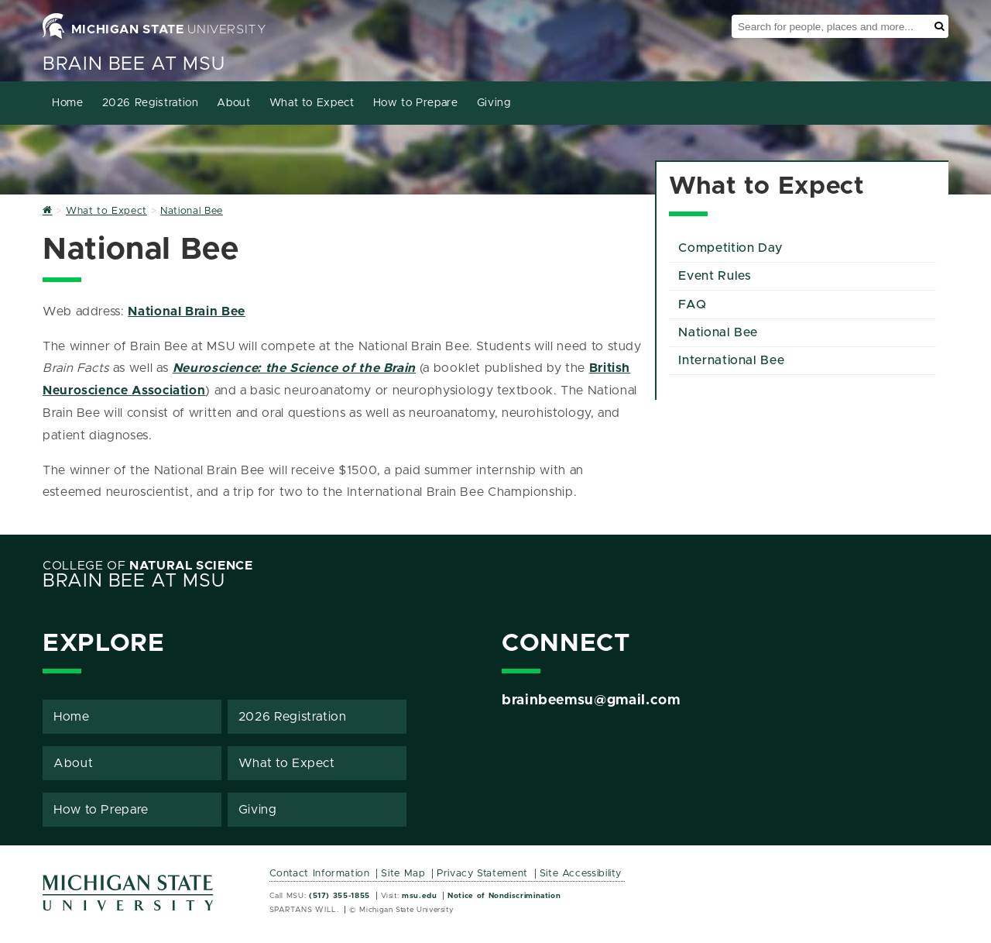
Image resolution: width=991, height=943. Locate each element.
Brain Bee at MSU (134, 64)
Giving (494, 103)
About (233, 103)
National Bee (718, 332)
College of (148, 565)
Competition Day (730, 248)
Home (68, 103)
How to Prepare (415, 103)
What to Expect (312, 103)
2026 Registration (150, 103)
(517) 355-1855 (339, 896)
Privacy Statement (482, 874)
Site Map (403, 874)
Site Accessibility (581, 874)
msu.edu (419, 896)
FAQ (692, 304)
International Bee (731, 360)
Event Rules (714, 276)
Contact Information (319, 874)
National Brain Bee (186, 311)
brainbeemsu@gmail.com (591, 700)
